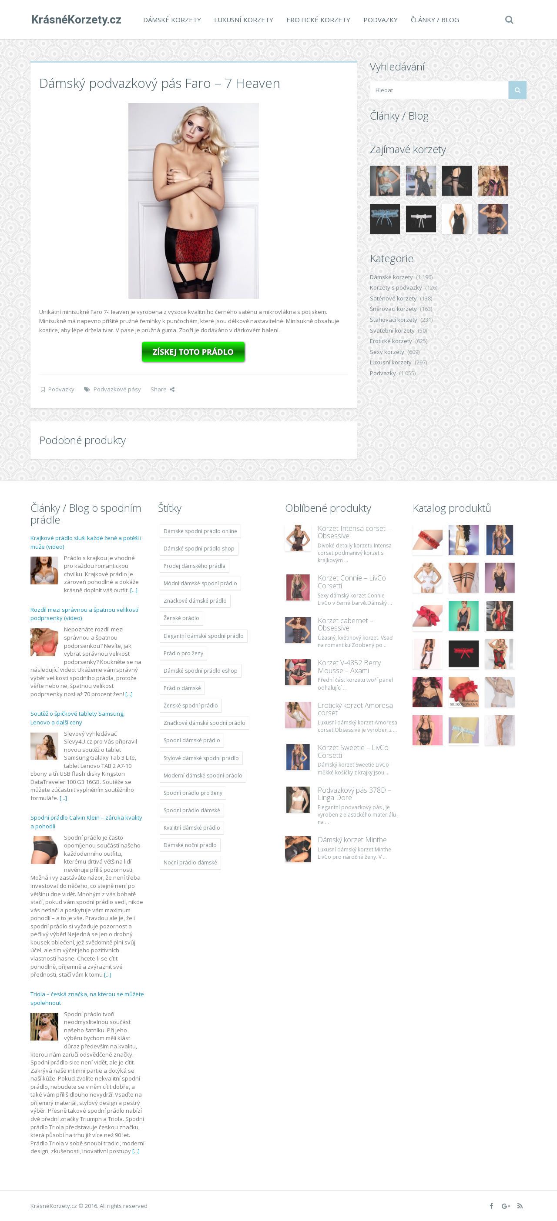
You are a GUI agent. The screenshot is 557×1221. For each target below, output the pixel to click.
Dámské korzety (171, 19)
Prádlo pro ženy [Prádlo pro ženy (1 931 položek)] (183, 653)
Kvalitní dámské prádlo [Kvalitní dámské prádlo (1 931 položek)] (192, 827)
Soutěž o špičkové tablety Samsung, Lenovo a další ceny (77, 718)
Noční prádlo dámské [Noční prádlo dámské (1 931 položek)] (190, 862)
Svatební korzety (392, 330)
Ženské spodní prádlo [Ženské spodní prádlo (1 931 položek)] (191, 705)
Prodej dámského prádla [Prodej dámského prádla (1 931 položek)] (194, 566)
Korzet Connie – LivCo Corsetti (352, 581)
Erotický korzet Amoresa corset (355, 709)
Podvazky (379, 19)
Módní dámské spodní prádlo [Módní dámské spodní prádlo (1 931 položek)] (200, 583)
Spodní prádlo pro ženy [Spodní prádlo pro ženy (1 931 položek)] (193, 793)
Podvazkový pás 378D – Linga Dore (354, 794)
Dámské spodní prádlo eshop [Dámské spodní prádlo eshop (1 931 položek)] (201, 670)
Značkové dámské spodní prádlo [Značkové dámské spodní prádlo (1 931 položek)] (204, 723)
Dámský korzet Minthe (352, 839)
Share (162, 389)
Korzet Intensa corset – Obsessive (354, 532)
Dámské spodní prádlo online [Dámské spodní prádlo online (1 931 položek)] (200, 531)
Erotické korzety (317, 19)
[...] (134, 590)
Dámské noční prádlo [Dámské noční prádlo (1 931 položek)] (190, 845)
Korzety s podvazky (396, 287)
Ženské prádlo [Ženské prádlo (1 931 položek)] (181, 618)
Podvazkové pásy (117, 389)
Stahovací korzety (393, 320)
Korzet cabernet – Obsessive (345, 624)
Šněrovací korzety (393, 309)
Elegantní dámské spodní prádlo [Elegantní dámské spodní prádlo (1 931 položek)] (204, 636)
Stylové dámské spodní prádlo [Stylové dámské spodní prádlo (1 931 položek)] (201, 758)
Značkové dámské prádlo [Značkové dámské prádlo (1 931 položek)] (195, 600)
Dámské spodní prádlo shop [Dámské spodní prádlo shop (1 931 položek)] (199, 548)
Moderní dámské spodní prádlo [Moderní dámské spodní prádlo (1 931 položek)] (203, 775)
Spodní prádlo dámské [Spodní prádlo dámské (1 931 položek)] (192, 810)
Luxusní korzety (242, 19)
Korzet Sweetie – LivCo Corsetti (353, 751)
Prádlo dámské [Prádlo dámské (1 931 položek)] (182, 688)
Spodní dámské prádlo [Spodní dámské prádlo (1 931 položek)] (192, 740)
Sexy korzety (387, 352)
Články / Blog (434, 19)
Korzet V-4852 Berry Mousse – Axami (349, 666)
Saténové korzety (393, 298)
